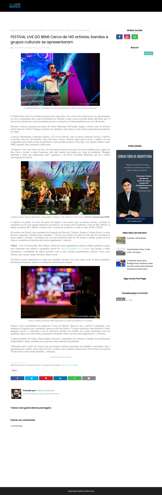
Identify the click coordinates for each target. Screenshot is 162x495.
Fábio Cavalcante (18, 48)
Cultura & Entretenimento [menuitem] (53, 17)
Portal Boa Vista (88, 491)
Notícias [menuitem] (33, 17)
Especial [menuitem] (106, 17)
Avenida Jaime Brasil (136, 238)
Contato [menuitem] (149, 17)
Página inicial (15, 30)
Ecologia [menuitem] (74, 17)
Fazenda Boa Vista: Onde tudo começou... (138, 250)
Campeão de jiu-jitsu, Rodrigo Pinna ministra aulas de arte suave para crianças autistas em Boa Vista (140, 264)
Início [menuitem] (24, 17)
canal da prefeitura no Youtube (75, 248)
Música (23, 30)
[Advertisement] (134, 100)
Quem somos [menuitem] (136, 17)
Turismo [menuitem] (85, 17)
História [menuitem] (96, 17)
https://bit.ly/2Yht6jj (69, 365)
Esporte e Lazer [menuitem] (120, 17)
